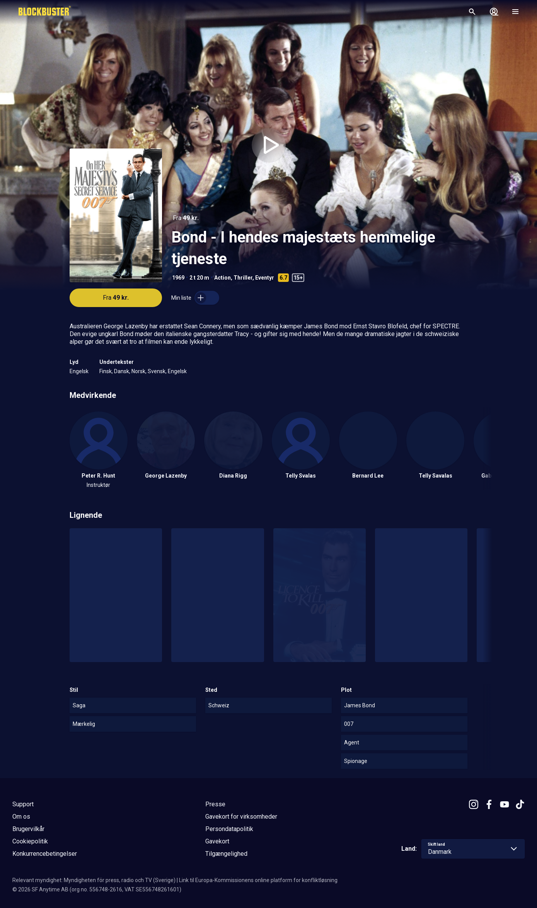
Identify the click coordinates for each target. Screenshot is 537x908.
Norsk (138, 371)
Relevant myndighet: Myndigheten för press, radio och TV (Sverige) (94, 880)
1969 (178, 278)
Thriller (243, 278)
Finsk (105, 371)
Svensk (156, 371)
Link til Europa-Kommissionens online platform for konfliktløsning (258, 880)
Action (222, 278)
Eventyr (264, 278)
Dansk (121, 371)
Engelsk (79, 371)
